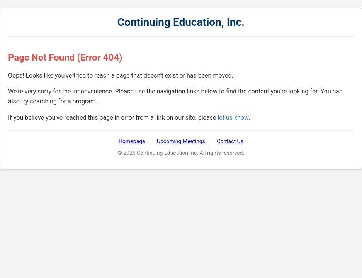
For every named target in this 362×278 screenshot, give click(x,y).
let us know (233, 117)
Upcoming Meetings (181, 141)
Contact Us (230, 141)
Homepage (132, 141)
